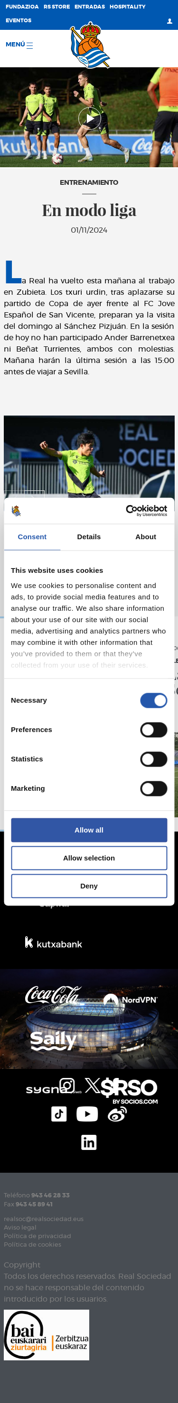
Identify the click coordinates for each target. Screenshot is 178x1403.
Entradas (90, 6)
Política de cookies (32, 1245)
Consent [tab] (32, 537)
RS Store (57, 6)
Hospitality (128, 6)
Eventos (18, 20)
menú (19, 45)
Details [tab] (89, 537)
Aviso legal (20, 1228)
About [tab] (145, 537)
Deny (89, 886)
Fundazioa (22, 6)
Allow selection (89, 858)
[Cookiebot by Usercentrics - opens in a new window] (126, 511)
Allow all (89, 830)
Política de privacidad (37, 1236)
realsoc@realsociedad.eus (44, 1219)
